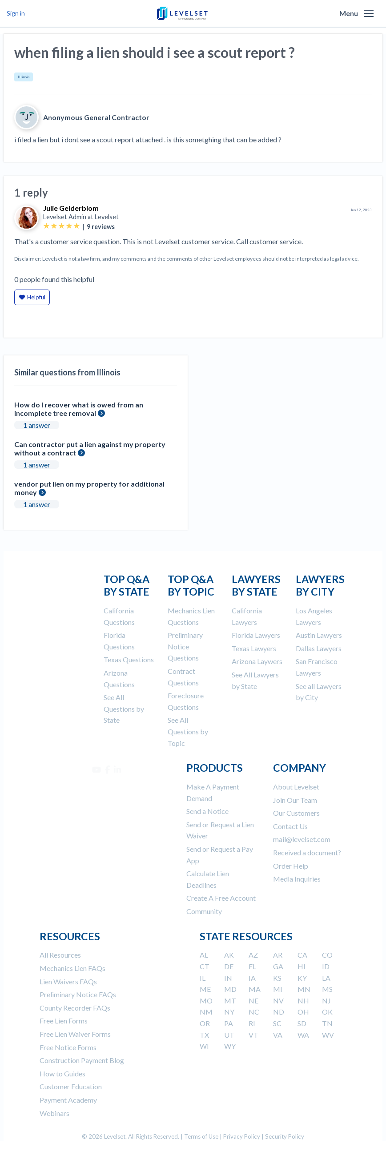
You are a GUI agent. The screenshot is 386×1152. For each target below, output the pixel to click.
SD (302, 1023)
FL (252, 966)
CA (302, 955)
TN (327, 1023)
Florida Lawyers (256, 635)
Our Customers (296, 813)
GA (278, 966)
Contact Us (290, 826)
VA (277, 1035)
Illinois (23, 77)
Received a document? (307, 852)
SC (277, 1023)
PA (228, 1023)
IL (202, 978)
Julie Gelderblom (71, 208)
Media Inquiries (297, 878)
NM (206, 1011)
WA (303, 1035)
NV (278, 1000)
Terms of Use (201, 1136)
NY (229, 1011)
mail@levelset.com (301, 839)
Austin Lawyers (319, 635)
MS (327, 989)
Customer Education (71, 1086)
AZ (253, 955)
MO (206, 1000)
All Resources (60, 955)
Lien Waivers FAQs (68, 981)
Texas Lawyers (254, 648)
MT (230, 1000)
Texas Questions (129, 659)
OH (303, 1011)
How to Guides (62, 1073)
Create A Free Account (221, 898)
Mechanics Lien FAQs (72, 968)
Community (204, 911)
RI (252, 1023)
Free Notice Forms (68, 1047)
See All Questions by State (124, 708)
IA (252, 978)
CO (327, 955)
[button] (368, 13)
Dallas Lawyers (319, 648)
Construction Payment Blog (82, 1060)
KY (302, 978)
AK (229, 955)
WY (230, 1046)
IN (228, 978)
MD (230, 989)
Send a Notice (207, 811)
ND (278, 1011)
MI (277, 989)
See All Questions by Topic (188, 731)
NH (303, 1000)
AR (277, 955)
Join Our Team (295, 800)
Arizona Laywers (257, 661)
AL (204, 955)
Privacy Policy (241, 1136)
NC (254, 1011)
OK (327, 1011)
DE (228, 966)
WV (328, 1035)
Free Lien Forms (64, 1020)
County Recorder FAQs (75, 1007)
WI (204, 1046)
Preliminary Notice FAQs (78, 994)
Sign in (16, 13)
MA (255, 989)
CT (204, 966)
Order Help (290, 866)
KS (277, 978)
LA (326, 978)
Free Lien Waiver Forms (75, 1034)
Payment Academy (68, 1100)
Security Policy (284, 1136)
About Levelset (296, 786)
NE (253, 1000)
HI (302, 966)
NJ (326, 1000)
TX (204, 1035)
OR (205, 1023)
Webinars (54, 1113)
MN (304, 989)
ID (326, 966)
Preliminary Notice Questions (185, 646)
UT (229, 1035)
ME (205, 989)
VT (253, 1035)
